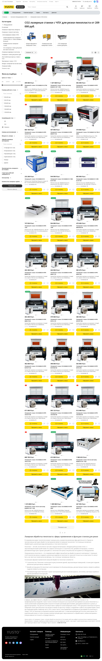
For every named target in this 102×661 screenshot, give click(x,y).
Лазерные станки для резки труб (11, 54)
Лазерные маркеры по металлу (11, 52)
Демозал (54, 12)
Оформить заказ (36, 100)
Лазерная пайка (6, 66)
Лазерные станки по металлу (10, 32)
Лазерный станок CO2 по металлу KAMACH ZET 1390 (60, 86)
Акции (6, 12)
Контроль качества (42, 1)
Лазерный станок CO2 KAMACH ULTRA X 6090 (88, 133)
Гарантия (18, 1)
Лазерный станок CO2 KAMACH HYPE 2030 (61, 507)
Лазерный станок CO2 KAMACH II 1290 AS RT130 (87, 179)
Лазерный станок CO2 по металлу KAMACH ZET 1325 (86, 460)
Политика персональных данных (13, 654)
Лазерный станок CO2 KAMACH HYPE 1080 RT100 (61, 460)
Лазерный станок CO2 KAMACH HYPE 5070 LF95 (87, 367)
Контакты (45, 12)
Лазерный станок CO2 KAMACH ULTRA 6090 (36, 86)
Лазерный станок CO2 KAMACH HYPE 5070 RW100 (61, 367)
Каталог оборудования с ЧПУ (19, 17)
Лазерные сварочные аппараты (11, 29)
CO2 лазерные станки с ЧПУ (11, 35)
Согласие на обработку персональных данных (51, 641)
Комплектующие (28, 12)
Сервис (38, 12)
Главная (5, 17)
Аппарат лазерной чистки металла (12, 63)
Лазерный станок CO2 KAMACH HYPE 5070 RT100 (87, 320)
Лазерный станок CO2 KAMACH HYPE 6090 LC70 (61, 273)
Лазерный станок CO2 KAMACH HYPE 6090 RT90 (35, 273)
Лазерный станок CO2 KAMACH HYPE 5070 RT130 (35, 367)
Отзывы (51, 1)
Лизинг (47, 645)
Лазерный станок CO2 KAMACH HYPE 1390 (61, 226)
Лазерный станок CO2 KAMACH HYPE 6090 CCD (87, 507)
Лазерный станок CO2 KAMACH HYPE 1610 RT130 (35, 133)
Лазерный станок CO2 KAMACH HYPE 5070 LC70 (61, 320)
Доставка (25, 1)
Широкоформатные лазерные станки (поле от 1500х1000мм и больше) (12, 39)
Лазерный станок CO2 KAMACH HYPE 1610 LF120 (35, 460)
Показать (10, 186)
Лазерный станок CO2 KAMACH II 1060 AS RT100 (61, 179)
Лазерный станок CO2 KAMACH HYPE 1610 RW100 (61, 413)
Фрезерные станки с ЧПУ (9, 61)
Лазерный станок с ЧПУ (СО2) (39, 17)
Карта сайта (25, 654)
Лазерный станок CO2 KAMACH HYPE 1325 (35, 226)
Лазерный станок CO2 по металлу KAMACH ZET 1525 (35, 507)
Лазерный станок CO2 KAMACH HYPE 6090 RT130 (61, 133)
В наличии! (5, 27)
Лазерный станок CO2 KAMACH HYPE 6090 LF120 (35, 320)
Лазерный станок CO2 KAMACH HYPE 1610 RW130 (87, 413)
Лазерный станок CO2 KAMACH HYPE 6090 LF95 (87, 273)
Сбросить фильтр (12, 189)
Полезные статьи (65, 634)
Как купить (32, 1)
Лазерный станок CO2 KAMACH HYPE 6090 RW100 (87, 86)
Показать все (62, 527)
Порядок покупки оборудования (50, 635)
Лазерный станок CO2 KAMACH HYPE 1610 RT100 (35, 413)
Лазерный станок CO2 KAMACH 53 (35, 179)
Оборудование (16, 12)
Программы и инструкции (64, 648)
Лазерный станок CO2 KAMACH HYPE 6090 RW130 (87, 226)
